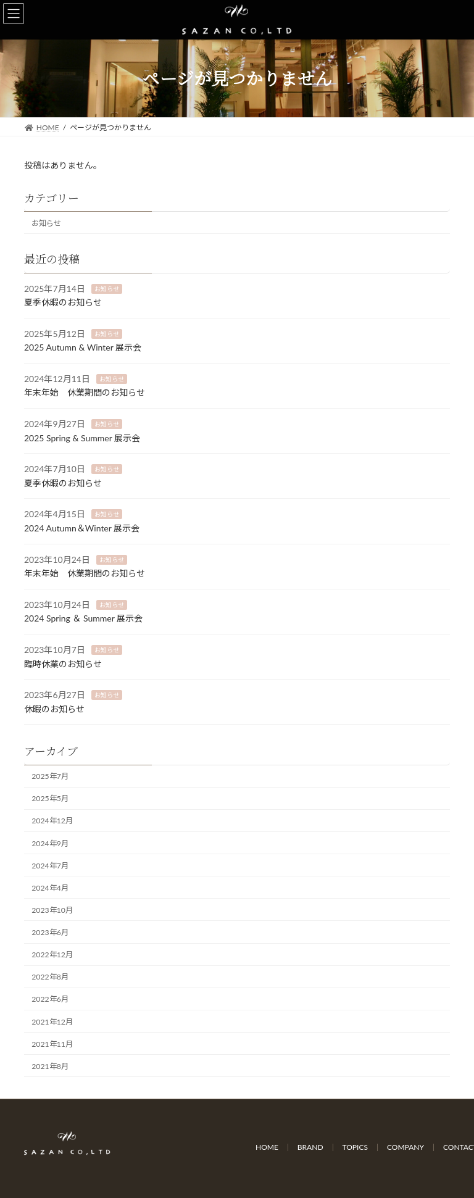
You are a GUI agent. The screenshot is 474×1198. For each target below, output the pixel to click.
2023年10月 (52, 910)
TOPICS (355, 1147)
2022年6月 (50, 999)
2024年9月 (50, 842)
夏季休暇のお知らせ (63, 302)
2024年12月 (52, 820)
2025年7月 (50, 776)
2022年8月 (50, 976)
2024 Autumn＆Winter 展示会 (81, 528)
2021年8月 (50, 1066)
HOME (267, 1147)
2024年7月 (50, 865)
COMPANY (405, 1147)
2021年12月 (52, 1021)
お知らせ (46, 223)
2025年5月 (50, 798)
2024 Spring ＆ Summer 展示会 (83, 618)
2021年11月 (52, 1043)
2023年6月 (50, 932)
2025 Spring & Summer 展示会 (82, 437)
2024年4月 (50, 887)
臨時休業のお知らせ (63, 663)
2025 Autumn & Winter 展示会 (82, 347)
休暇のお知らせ (54, 709)
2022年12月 (52, 954)
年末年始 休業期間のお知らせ (84, 392)
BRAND (310, 1147)
